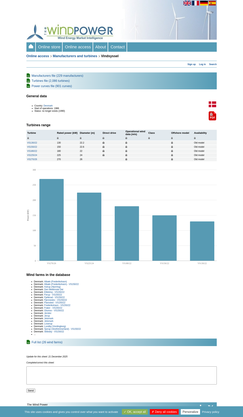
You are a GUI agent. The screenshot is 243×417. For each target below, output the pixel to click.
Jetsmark (48, 318)
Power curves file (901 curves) (52, 86)
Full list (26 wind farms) (47, 342)
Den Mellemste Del (53, 289)
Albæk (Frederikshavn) (55, 281)
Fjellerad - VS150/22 (54, 297)
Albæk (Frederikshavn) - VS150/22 (61, 284)
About (100, 47)
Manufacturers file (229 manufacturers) (57, 75)
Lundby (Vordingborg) (55, 326)
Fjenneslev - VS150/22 (55, 300)
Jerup (47, 315)
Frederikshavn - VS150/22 (57, 305)
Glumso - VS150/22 (54, 310)
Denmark (48, 105)
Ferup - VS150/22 (53, 294)
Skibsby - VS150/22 (54, 331)
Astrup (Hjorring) (52, 287)
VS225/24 (32, 155)
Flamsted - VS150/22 (54, 302)
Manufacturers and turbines (75, 56)
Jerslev (47, 313)
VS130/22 (32, 142)
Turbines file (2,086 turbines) (51, 80)
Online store (49, 47)
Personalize (190, 411)
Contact (117, 47)
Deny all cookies (164, 411)
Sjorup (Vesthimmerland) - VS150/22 (62, 329)
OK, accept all (135, 411)
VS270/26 (32, 159)
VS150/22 (32, 147)
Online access (78, 47)
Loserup (48, 323)
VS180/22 (32, 151)
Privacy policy (210, 411)
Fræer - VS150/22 (53, 308)
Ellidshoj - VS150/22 (54, 292)
